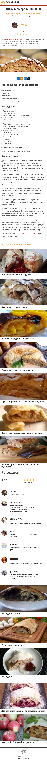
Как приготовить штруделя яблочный (22, 433)
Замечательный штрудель (15, 307)
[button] (44, 2)
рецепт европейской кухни (16, 39)
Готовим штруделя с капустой (17, 370)
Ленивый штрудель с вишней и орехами (23, 711)
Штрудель (6, 676)
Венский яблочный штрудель (17, 742)
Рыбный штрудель (11, 645)
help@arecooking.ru (23, 758)
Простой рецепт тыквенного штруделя (22, 401)
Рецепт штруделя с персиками (18, 338)
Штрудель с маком (11, 613)
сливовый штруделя (29, 234)
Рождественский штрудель (16, 274)
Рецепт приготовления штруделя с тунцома (20, 465)
